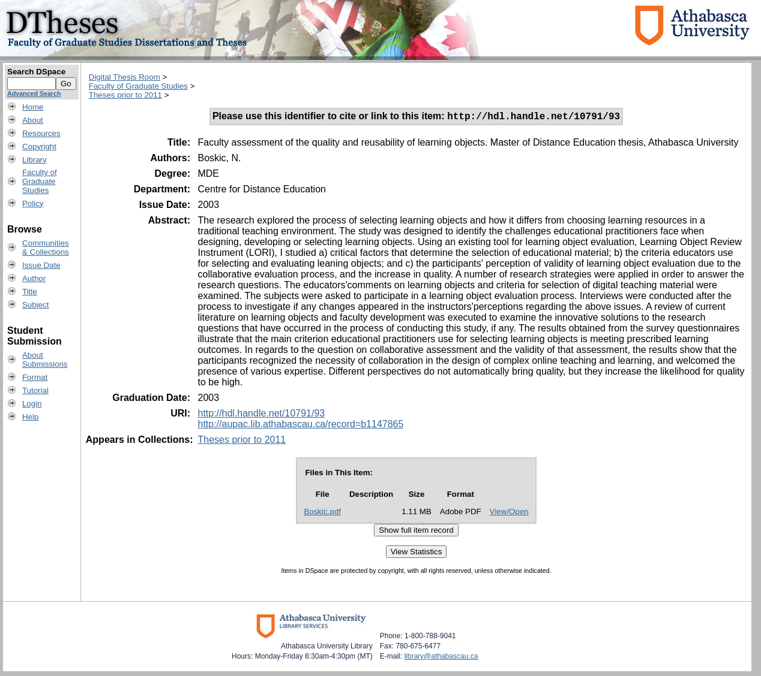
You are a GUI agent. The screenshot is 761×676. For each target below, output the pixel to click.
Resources (41, 133)
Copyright (39, 146)
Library (34, 159)
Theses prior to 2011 (125, 94)
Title (29, 291)
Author (34, 278)
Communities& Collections (45, 247)
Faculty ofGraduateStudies (39, 181)
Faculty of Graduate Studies (138, 86)
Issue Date (41, 265)
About (32, 120)
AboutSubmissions (45, 360)
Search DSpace (36, 71)
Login (32, 403)
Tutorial (35, 390)
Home (33, 106)
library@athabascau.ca (441, 658)
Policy (33, 203)
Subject (35, 304)
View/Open (509, 513)
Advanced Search (34, 93)
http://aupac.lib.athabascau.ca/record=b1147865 (300, 426)
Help (30, 416)
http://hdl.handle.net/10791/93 (261, 415)
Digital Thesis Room (124, 77)
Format (34, 377)
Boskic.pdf (322, 513)
